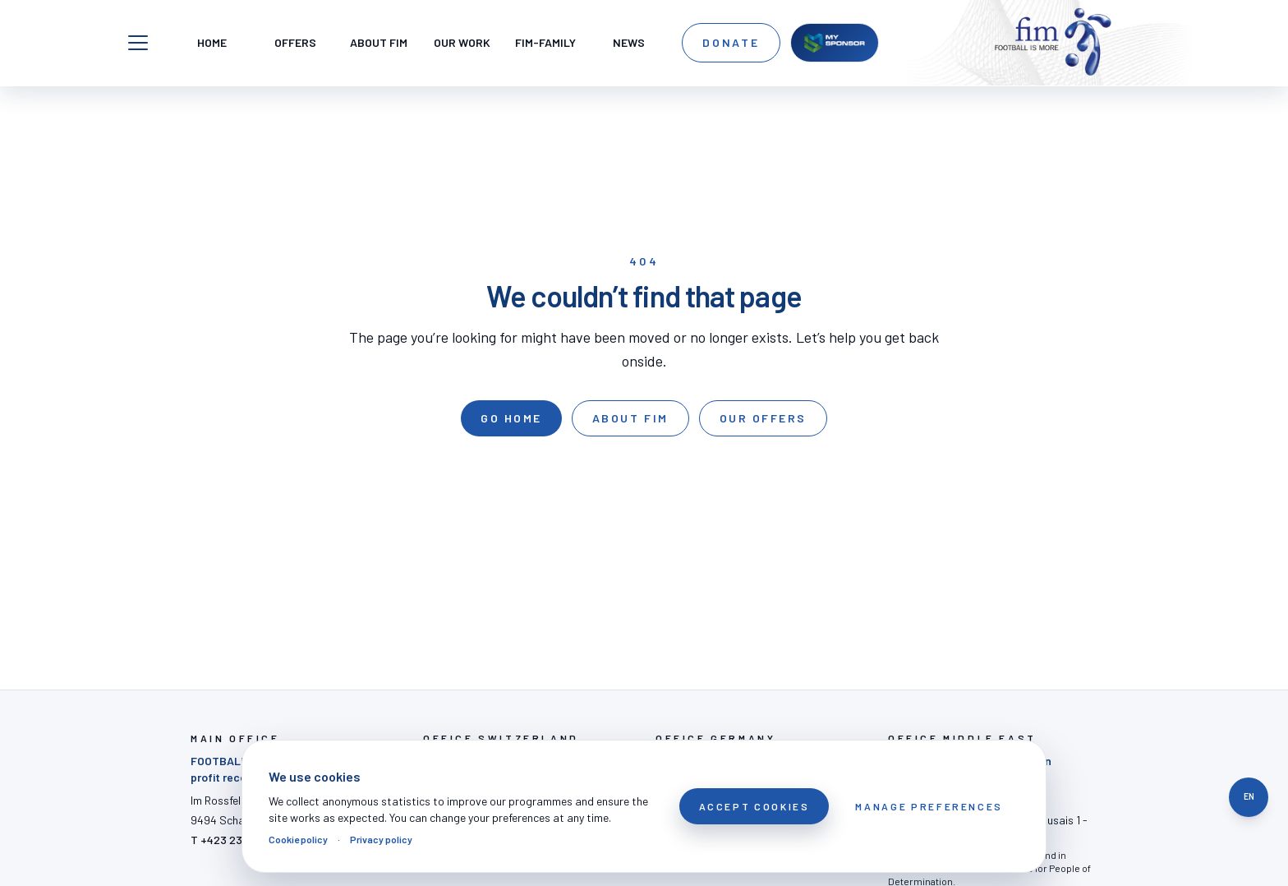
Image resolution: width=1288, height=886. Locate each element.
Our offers (763, 418)
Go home (511, 418)
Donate (731, 42)
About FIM (630, 418)
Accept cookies (754, 806)
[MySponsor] (834, 42)
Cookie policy (298, 839)
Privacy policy (381, 839)
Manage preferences (929, 806)
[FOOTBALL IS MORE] (1053, 42)
